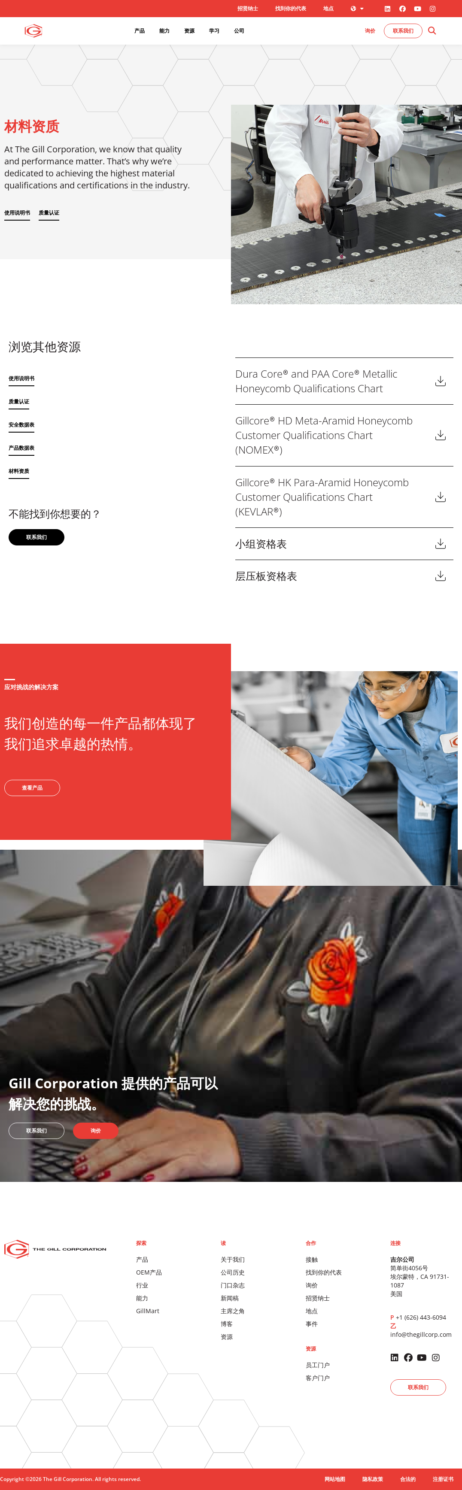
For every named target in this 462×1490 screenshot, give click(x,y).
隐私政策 (372, 1479)
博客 (227, 1324)
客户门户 (318, 1378)
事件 (312, 1324)
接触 (312, 1259)
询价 (312, 1285)
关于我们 (233, 1259)
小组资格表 (261, 543)
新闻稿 (230, 1298)
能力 (142, 1298)
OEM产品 (149, 1272)
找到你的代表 (290, 8)
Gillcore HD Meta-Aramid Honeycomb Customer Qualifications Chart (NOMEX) (324, 435)
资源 (227, 1337)
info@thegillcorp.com (421, 1334)
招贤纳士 (247, 8)
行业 (142, 1285)
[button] (432, 31)
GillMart (147, 1311)
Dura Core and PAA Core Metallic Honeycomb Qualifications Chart (316, 381)
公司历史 (233, 1272)
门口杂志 (233, 1285)
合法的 (408, 1479)
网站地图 (335, 1479)
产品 (142, 1259)
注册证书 (443, 1479)
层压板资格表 (266, 576)
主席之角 (233, 1311)
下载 (440, 381)
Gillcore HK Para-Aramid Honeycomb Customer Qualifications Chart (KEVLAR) (322, 496)
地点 (328, 8)
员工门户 (318, 1365)
